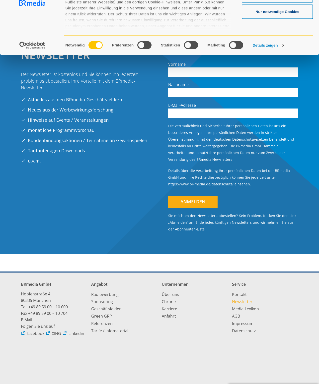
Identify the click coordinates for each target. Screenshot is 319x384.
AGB (236, 316)
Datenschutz (244, 330)
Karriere (169, 309)
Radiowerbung (105, 294)
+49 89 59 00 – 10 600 (48, 307)
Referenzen (102, 323)
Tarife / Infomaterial (109, 330)
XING (53, 333)
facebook (32, 333)
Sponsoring (102, 301)
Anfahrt (169, 316)
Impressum (242, 323)
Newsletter (242, 301)
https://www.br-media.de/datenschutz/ (201, 184)
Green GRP (101, 316)
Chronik (169, 301)
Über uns (170, 294)
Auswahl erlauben (277, 29)
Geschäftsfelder (106, 309)
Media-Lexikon (245, 309)
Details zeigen (265, 79)
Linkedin (73, 333)
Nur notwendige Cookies (277, 46)
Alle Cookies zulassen (277, 13)
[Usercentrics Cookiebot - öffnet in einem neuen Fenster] (32, 79)
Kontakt (239, 294)
